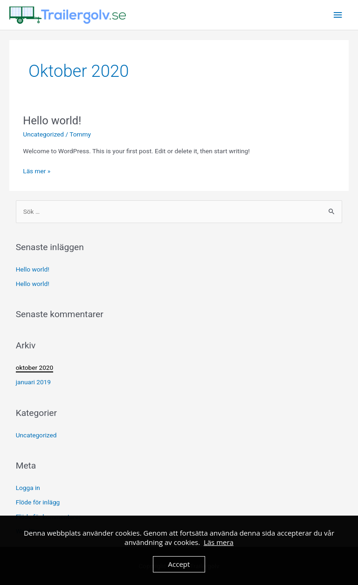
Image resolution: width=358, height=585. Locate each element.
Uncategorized (43, 134)
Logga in (28, 487)
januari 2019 (33, 382)
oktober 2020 (35, 367)
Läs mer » (36, 170)
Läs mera (219, 542)
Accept (179, 564)
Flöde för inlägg (38, 502)
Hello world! (52, 120)
